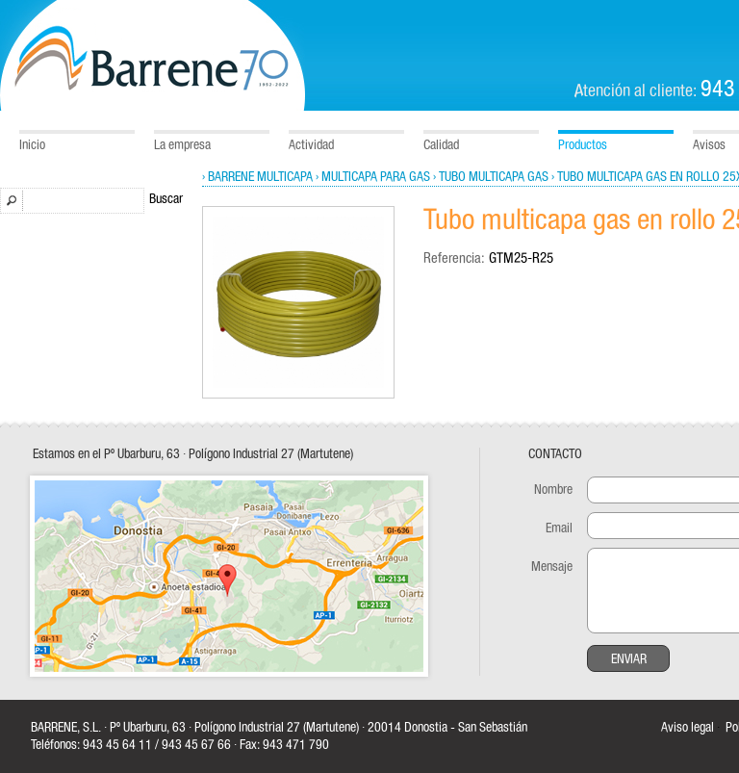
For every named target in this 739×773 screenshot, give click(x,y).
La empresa (182, 145)
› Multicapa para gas (373, 177)
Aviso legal (687, 727)
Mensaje (552, 567)
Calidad (441, 145)
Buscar (166, 199)
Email (559, 528)
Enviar (629, 659)
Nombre (553, 490)
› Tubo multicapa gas (490, 177)
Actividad (311, 145)
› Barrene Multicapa (257, 177)
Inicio (32, 145)
